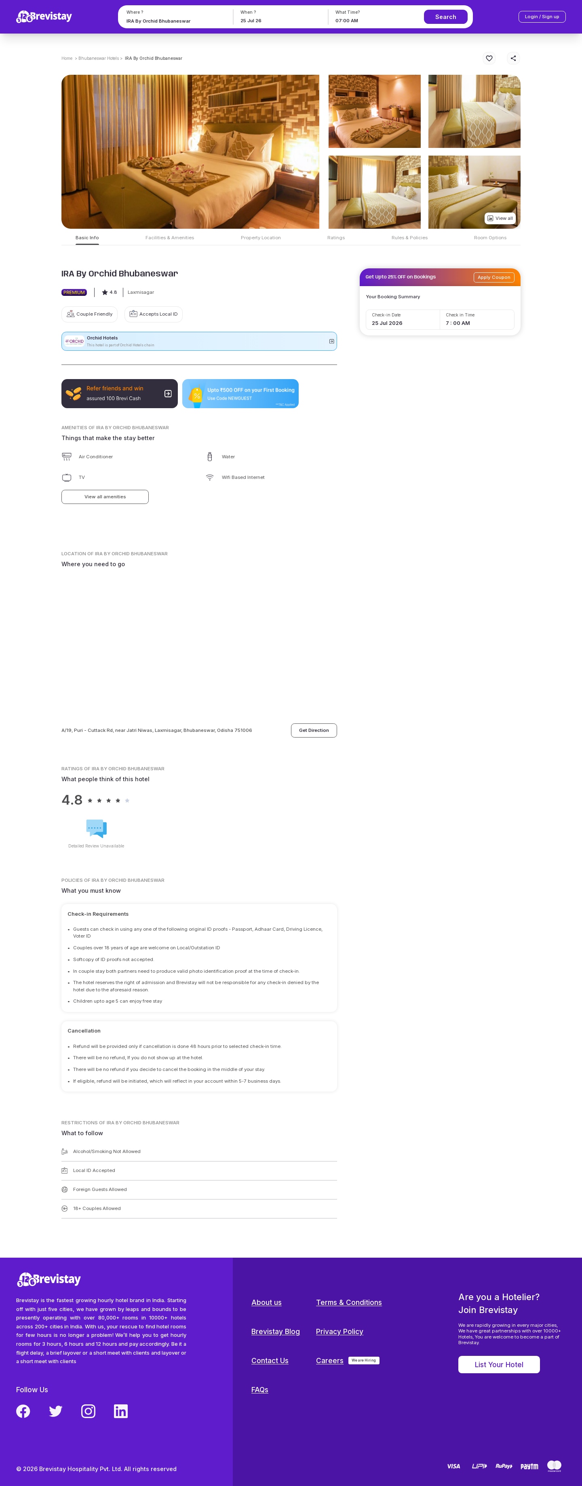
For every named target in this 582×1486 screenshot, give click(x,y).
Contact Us (270, 1360)
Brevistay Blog (275, 1331)
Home (66, 58)
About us (266, 1302)
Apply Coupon (494, 277)
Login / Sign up (542, 16)
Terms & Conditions (349, 1302)
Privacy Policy (339, 1331)
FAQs (259, 1389)
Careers (330, 1360)
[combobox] (174, 20)
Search (445, 16)
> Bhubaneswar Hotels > (98, 58)
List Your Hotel (499, 1364)
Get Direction (314, 730)
